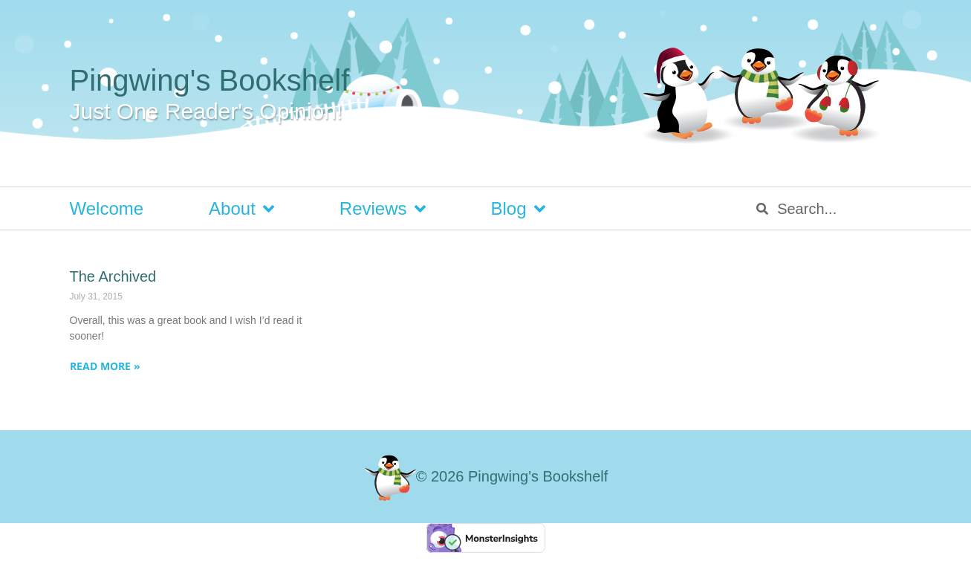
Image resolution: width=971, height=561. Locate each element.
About (241, 208)
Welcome (107, 208)
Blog (518, 208)
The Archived (113, 276)
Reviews (383, 208)
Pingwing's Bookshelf (210, 80)
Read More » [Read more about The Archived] (105, 366)
